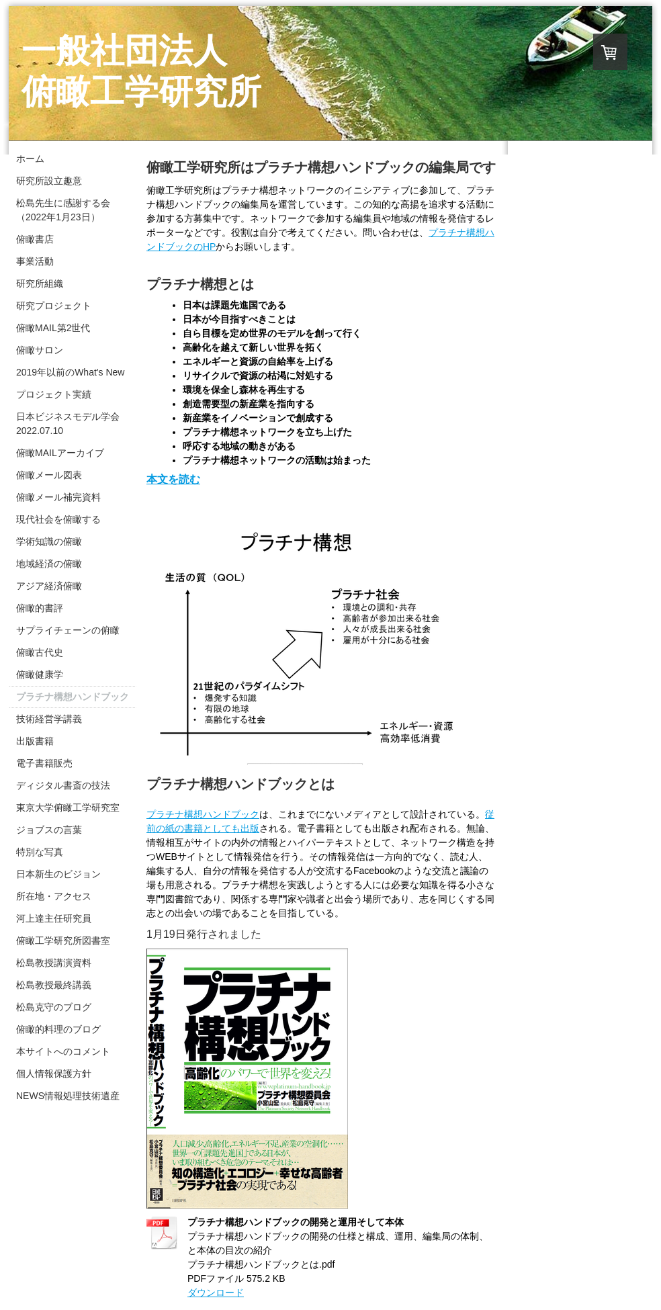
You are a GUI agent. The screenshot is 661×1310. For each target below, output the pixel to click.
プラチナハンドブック (202, 814)
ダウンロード (215, 1292)
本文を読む (173, 479)
